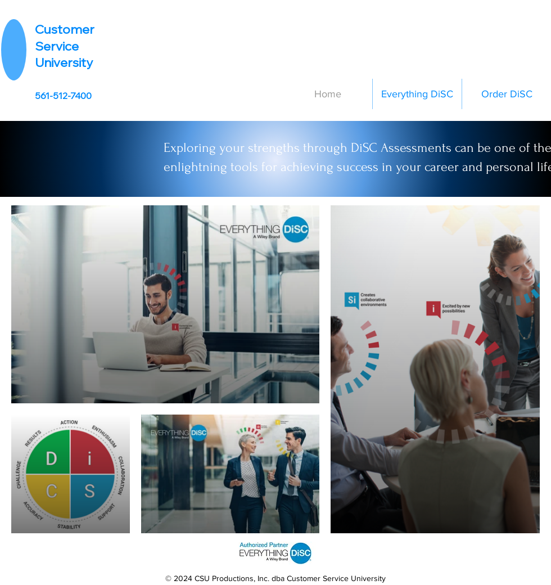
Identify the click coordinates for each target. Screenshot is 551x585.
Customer (64, 29)
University (64, 62)
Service (57, 46)
